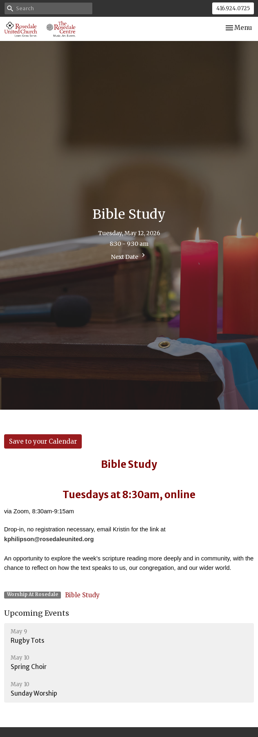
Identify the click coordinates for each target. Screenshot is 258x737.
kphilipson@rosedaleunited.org (49, 539)
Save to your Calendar (43, 441)
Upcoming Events (36, 613)
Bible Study (82, 595)
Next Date (129, 256)
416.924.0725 (233, 8)
